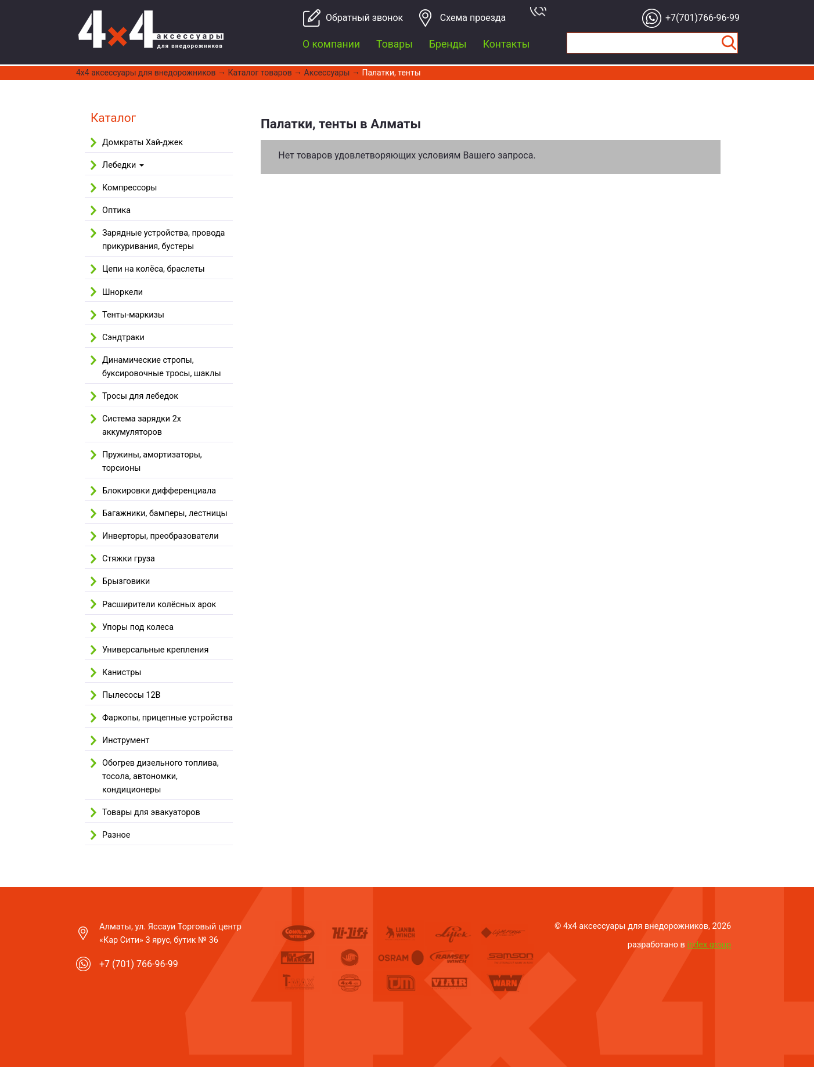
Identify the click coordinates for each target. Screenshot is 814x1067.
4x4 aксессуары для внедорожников (146, 72)
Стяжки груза (128, 559)
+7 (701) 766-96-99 (138, 963)
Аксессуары (327, 72)
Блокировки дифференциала (159, 491)
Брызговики (126, 581)
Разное (116, 835)
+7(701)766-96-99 (699, 17)
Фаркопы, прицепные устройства (167, 718)
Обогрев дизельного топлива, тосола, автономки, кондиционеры (160, 776)
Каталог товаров (260, 72)
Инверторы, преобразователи (160, 536)
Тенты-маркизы (133, 315)
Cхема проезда (473, 17)
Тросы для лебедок (140, 396)
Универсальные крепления (155, 650)
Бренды (448, 44)
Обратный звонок (360, 17)
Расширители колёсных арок (159, 605)
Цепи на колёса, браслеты (153, 269)
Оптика (116, 210)
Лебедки (123, 165)
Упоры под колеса (138, 627)
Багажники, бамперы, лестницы (165, 513)
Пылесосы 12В (131, 695)
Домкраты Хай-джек (142, 142)
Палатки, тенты (391, 72)
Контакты (506, 44)
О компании (331, 44)
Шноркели (122, 292)
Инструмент (125, 740)
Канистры (121, 672)
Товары (394, 44)
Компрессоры (129, 188)
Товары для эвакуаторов (151, 812)
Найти (728, 43)
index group (709, 944)
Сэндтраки (123, 338)
